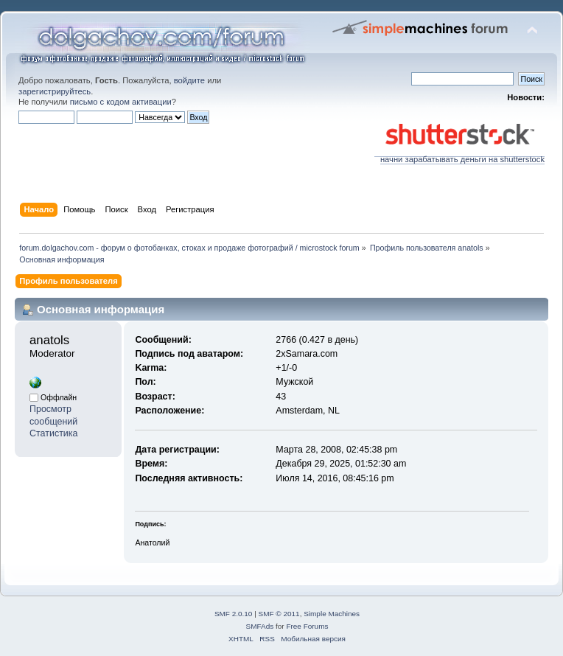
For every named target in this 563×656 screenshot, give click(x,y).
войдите (189, 80)
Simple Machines (332, 614)
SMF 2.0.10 (233, 614)
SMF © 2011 (279, 614)
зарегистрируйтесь (54, 91)
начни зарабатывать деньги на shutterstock (459, 155)
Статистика (53, 433)
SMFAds (260, 626)
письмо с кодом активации (121, 101)
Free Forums (307, 626)
